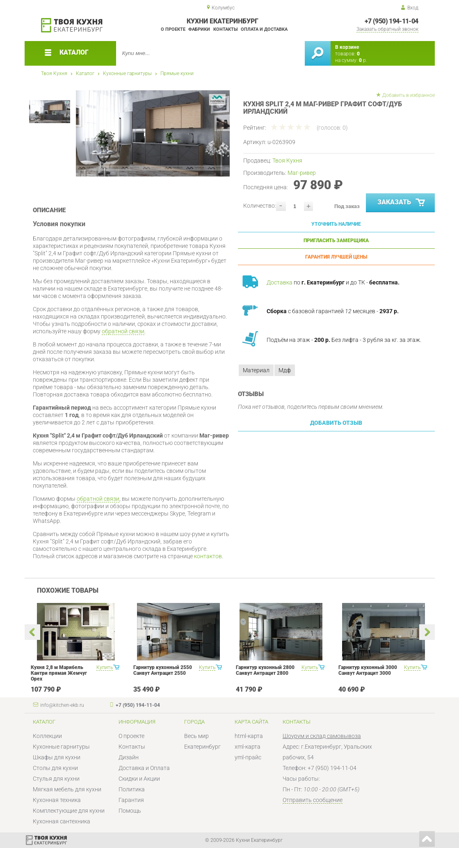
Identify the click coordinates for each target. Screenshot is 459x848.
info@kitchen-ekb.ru (62, 705)
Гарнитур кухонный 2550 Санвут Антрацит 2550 (162, 670)
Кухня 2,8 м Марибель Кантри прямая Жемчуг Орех (59, 673)
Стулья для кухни (56, 778)
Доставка (279, 282)
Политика (132, 789)
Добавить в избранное (408, 95)
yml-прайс (248, 757)
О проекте (173, 29)
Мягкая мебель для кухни (67, 789)
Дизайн (129, 757)
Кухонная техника (57, 800)
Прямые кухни (177, 73)
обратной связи (123, 331)
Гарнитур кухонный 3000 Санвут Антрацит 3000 (367, 670)
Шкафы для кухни (56, 757)
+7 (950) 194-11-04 (391, 21)
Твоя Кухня (54, 73)
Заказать (401, 202)
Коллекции (47, 736)
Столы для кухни (55, 768)
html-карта (249, 736)
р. (363, 60)
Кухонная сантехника (61, 821)
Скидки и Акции (139, 778)
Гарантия (131, 800)
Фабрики (199, 29)
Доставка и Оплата (144, 768)
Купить (104, 667)
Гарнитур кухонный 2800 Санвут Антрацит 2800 (265, 670)
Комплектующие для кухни (69, 810)
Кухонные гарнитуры (127, 73)
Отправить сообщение (313, 800)
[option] (153, 133)
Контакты (225, 29)
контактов (208, 556)
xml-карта (247, 746)
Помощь (130, 810)
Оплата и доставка (264, 29)
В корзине (347, 47)
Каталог (85, 73)
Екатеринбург (202, 746)
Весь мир (196, 736)
